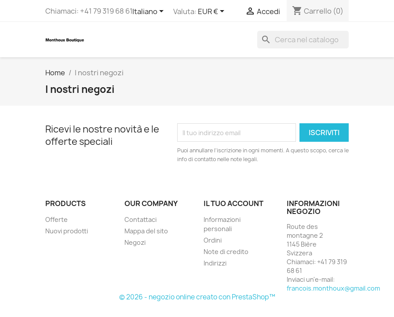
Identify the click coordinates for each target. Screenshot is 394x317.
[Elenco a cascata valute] (212, 12)
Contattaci (140, 219)
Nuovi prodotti (66, 231)
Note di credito (226, 251)
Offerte (56, 219)
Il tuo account (233, 203)
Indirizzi (215, 263)
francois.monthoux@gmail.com (333, 288)
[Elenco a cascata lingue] (149, 12)
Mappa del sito (146, 231)
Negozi (135, 242)
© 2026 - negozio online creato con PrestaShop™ (197, 297)
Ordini (213, 240)
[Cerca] (303, 39)
